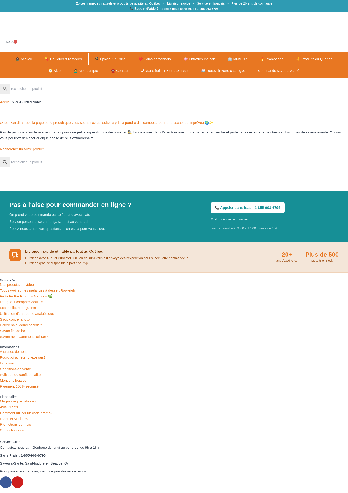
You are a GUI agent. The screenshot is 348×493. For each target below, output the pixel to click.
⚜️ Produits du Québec (314, 59)
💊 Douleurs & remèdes (63, 59)
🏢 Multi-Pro (237, 59)
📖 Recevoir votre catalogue (223, 71)
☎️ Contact (119, 71)
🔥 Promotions (271, 59)
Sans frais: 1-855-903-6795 (167, 71)
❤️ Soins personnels (154, 59)
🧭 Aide (54, 71)
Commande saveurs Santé (279, 71)
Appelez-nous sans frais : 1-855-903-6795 (189, 8)
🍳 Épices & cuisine (110, 59)
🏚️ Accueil (23, 59)
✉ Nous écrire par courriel (229, 219)
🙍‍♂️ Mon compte (85, 71)
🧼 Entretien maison (199, 59)
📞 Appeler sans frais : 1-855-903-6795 (246, 208)
